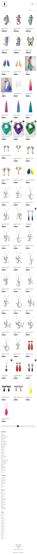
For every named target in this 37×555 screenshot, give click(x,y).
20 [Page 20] (28, 426)
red (1, 532)
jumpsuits (2, 505)
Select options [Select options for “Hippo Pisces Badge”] (28, 52)
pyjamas (2, 502)
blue (1, 517)
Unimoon (2, 470)
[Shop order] (32, 10)
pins (1, 485)
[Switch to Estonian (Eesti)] (16, 552)
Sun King (2, 452)
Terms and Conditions (18, 544)
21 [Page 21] (30, 426)
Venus (2, 455)
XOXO (2, 472)
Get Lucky (2, 438)
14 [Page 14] (24, 426)
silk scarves (2, 504)
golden (2, 523)
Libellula (2, 447)
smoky (2, 535)
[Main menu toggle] (35, 4)
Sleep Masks (3, 508)
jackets (2, 496)
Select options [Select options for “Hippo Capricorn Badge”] (4, 52)
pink (1, 529)
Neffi (1, 450)
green (2, 524)
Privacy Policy (18, 545)
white (2, 537)
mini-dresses (3, 499)
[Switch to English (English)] (22, 552)
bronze (2, 518)
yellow (2, 538)
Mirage (2, 449)
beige (2, 514)
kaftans (2, 498)
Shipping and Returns (18, 546)
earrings (2, 480)
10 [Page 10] (15, 426)
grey (1, 526)
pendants (2, 483)
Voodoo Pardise (3, 456)
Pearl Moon (2, 467)
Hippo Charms (3, 441)
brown (2, 520)
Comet (2, 433)
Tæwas (2, 469)
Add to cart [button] (3, 74)
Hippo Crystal (3, 444)
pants (2, 501)
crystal (2, 521)
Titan (2, 453)
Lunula (2, 464)
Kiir (1, 458)
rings (1, 486)
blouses (2, 493)
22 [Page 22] (32, 426)
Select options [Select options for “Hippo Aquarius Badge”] (16, 52)
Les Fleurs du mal (3, 461)
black (2, 515)
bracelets (2, 477)
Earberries (2, 435)
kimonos (2, 507)
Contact (18, 547)
